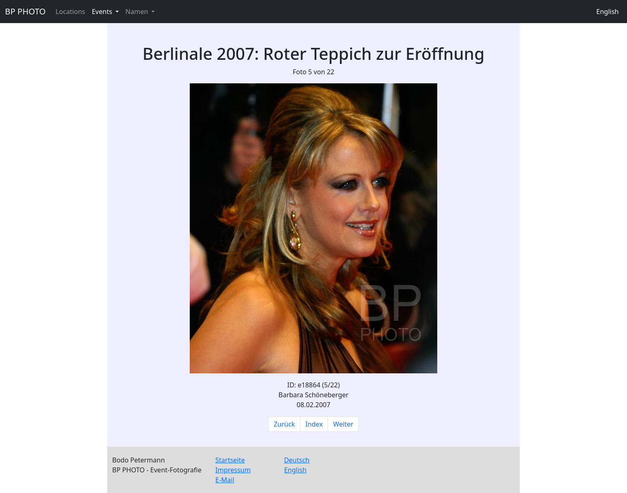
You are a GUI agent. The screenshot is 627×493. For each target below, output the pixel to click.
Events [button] (103, 11)
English (607, 11)
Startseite (230, 460)
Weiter (343, 424)
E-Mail (224, 479)
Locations (70, 11)
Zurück (284, 424)
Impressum (233, 469)
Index (314, 424)
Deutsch (297, 460)
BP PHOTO (25, 11)
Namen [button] (137, 11)
